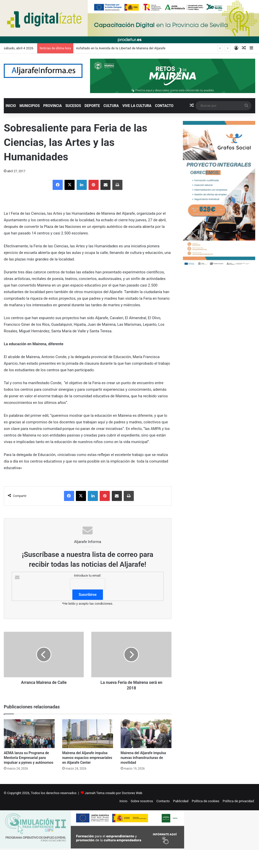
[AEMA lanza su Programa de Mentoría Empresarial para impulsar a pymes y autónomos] (29, 733)
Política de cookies (205, 801)
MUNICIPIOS (29, 106)
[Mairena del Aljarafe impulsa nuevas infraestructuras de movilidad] (146, 733)
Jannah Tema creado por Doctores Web (113, 793)
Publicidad (180, 801)
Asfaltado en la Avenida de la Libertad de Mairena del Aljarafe (120, 48)
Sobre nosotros (142, 801)
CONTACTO (164, 106)
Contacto (163, 801)
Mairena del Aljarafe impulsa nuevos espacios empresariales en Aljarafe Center (87, 758)
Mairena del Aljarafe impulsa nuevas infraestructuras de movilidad (143, 758)
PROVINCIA (52, 106)
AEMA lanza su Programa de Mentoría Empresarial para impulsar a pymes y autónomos (28, 758)
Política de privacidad (238, 801)
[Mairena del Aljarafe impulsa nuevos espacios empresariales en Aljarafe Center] (87, 733)
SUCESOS (73, 106)
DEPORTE (92, 106)
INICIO (11, 106)
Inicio (123, 801)
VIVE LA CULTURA (137, 106)
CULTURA (111, 106)
